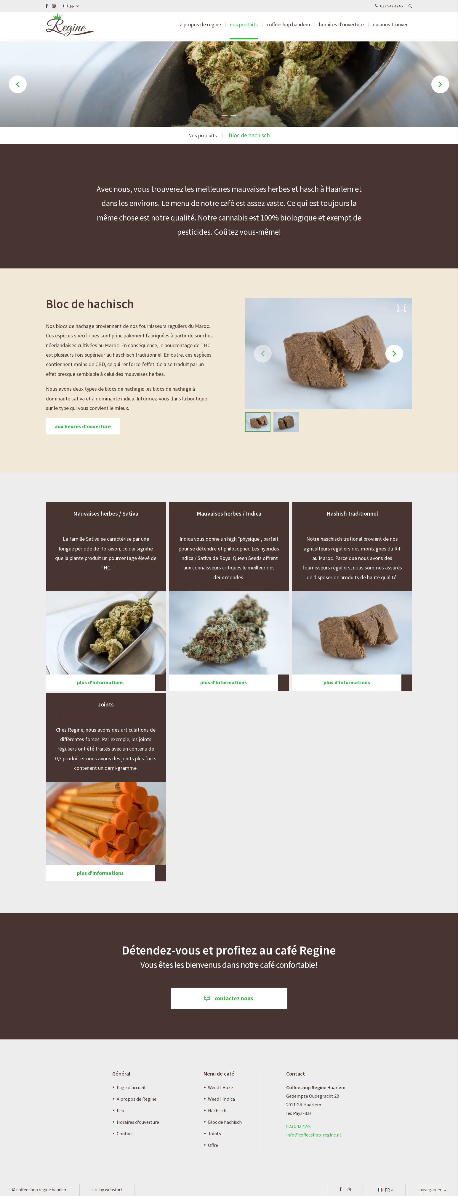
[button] (225, 115)
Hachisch (217, 1111)
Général (121, 1074)
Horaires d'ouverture (341, 26)
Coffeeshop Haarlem (288, 26)
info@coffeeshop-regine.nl (313, 1135)
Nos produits (244, 26)
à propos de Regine (200, 26)
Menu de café (219, 1074)
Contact (125, 1134)
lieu (120, 1111)
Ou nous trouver (390, 26)
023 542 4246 (388, 6)
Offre (213, 1146)
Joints (214, 1134)
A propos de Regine (136, 1099)
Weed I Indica (221, 1099)
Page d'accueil (131, 1088)
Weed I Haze (220, 1088)
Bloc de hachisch (225, 1122)
